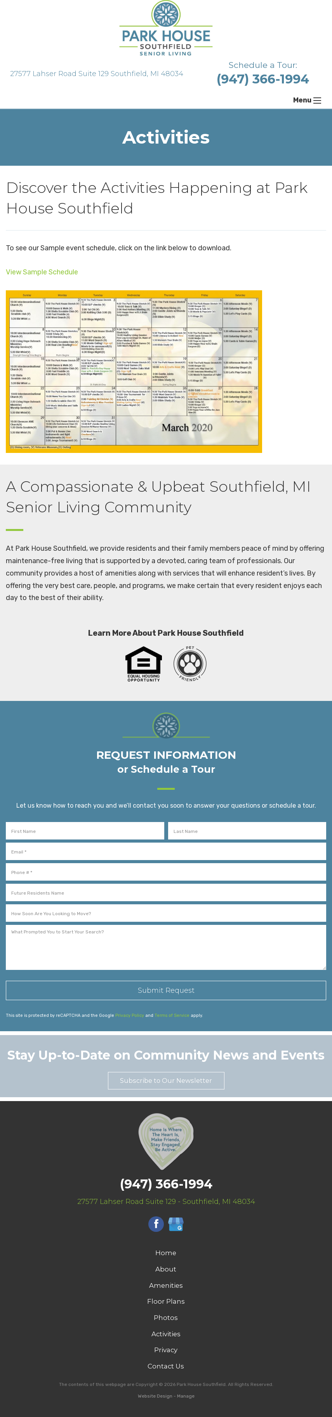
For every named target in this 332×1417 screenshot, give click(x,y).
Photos (166, 1318)
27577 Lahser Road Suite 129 (96, 73)
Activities (166, 1334)
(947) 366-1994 (263, 79)
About (165, 1269)
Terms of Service (172, 1015)
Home (165, 1253)
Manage (186, 1396)
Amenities (166, 1285)
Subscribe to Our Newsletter (166, 1080)
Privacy (165, 1350)
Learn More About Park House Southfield (166, 633)
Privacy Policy (129, 1015)
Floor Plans (166, 1301)
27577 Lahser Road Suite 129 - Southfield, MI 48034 (166, 1201)
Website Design (155, 1396)
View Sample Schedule (42, 272)
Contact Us (166, 1366)
